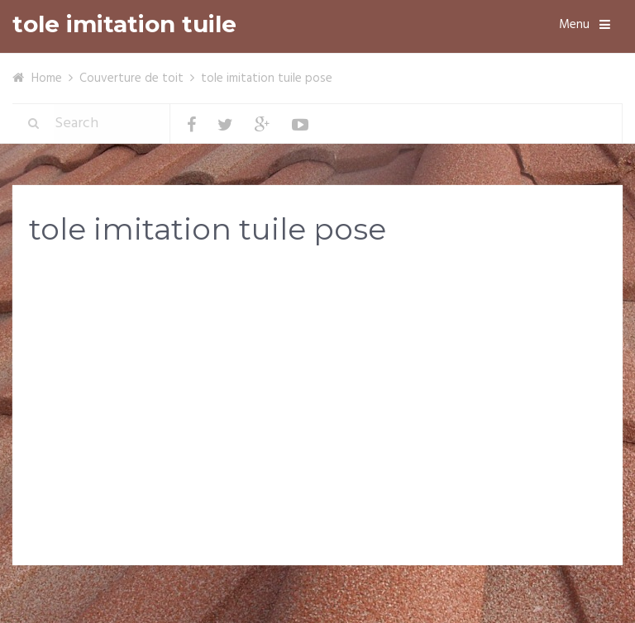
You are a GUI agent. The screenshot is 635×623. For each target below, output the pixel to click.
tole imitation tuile (124, 24)
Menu (574, 25)
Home (46, 78)
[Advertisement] (317, 390)
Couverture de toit (131, 78)
